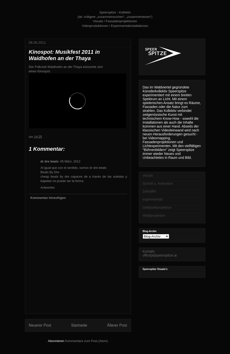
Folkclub (40, 67)
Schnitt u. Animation (158, 183)
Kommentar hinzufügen (48, 198)
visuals (148, 175)
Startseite (79, 325)
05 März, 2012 (70, 161)
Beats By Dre (50, 172)
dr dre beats (50, 161)
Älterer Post (117, 325)
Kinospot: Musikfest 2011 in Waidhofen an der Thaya (64, 55)
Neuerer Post (40, 325)
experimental (152, 199)
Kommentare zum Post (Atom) (86, 341)
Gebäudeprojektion (157, 207)
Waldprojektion (154, 215)
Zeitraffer (149, 191)
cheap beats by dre (55, 176)
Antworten (48, 187)
